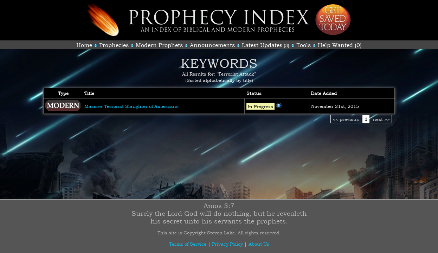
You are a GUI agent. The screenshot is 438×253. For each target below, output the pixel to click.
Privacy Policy (227, 244)
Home (84, 44)
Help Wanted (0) (340, 44)
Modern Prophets (159, 44)
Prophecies (114, 44)
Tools (303, 44)
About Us (259, 244)
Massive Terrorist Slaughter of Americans (131, 106)
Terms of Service (187, 244)
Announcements (212, 44)
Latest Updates (262, 44)
